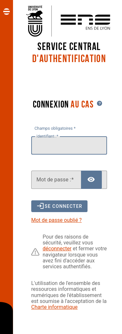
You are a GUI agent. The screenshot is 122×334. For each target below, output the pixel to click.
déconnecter (57, 248)
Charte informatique (54, 307)
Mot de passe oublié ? (56, 220)
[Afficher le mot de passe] (91, 180)
